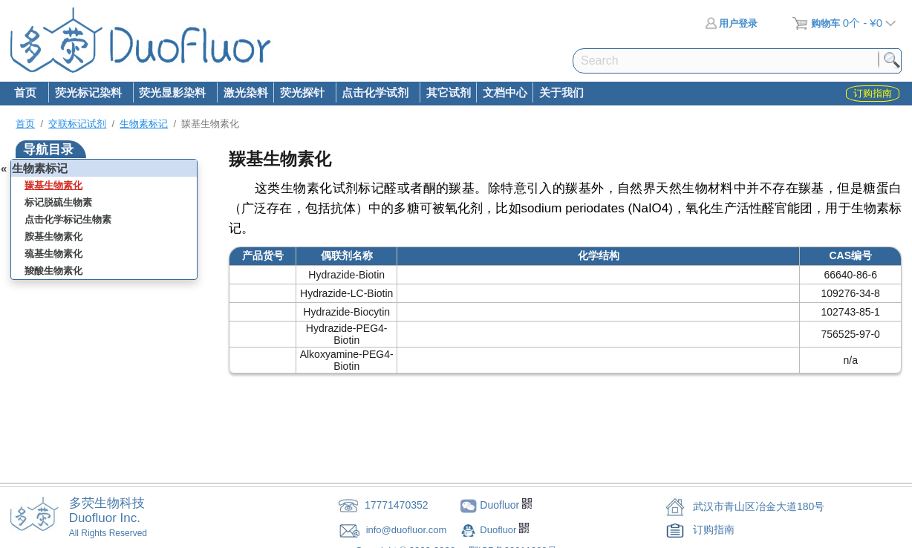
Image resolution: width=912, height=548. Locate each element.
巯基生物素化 (53, 253)
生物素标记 (144, 123)
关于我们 (561, 92)
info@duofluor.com (407, 529)
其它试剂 (448, 92)
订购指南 (714, 529)
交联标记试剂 (77, 123)
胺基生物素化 (53, 236)
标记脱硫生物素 (58, 202)
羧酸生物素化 (53, 270)
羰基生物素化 (53, 185)
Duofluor (499, 529)
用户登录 (731, 23)
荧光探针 (301, 93)
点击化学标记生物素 (68, 219)
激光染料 (246, 92)
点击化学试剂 (375, 93)
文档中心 (505, 92)
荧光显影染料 (172, 93)
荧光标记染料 (87, 93)
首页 (25, 92)
